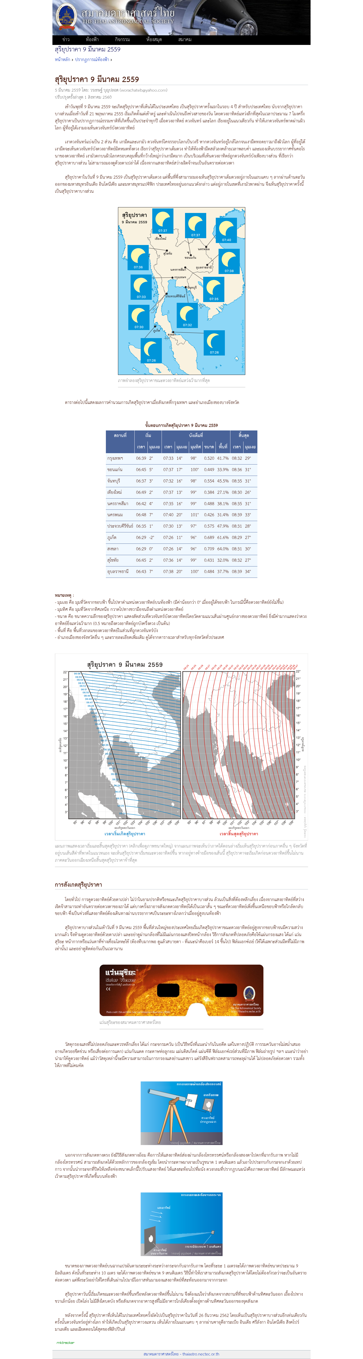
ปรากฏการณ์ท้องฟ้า (92, 60)
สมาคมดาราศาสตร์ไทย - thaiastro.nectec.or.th (181, 1354)
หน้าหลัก (62, 60)
